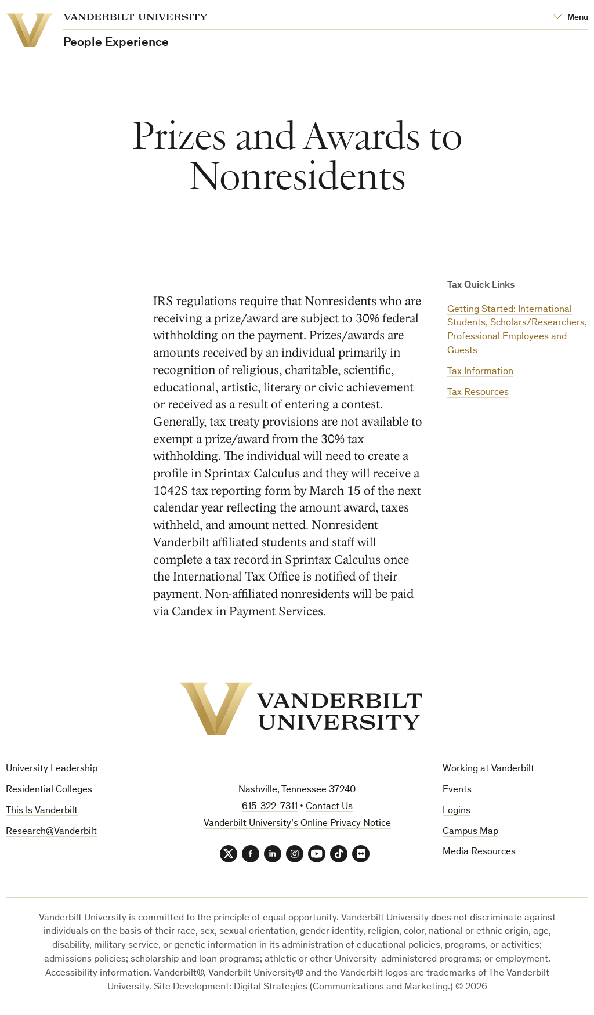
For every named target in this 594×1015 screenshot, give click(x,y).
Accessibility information (97, 973)
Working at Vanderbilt (488, 769)
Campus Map (470, 832)
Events (457, 790)
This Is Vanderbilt (42, 811)
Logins (456, 811)
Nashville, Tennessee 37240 (297, 790)
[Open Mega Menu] (570, 17)
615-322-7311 (270, 807)
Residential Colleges (49, 790)
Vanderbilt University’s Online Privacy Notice (297, 824)
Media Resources (479, 852)
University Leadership (51, 769)
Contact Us (329, 807)
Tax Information (480, 372)
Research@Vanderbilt (51, 832)
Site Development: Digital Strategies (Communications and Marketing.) (303, 987)
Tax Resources (478, 393)
